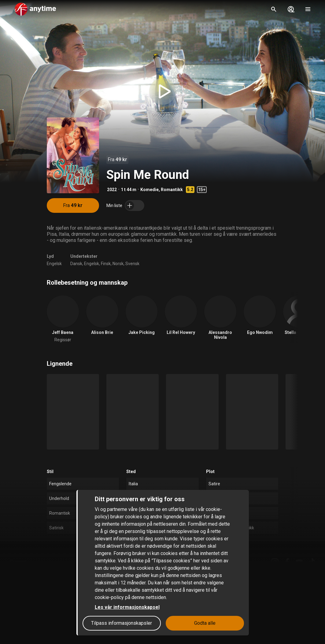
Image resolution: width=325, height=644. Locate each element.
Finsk (106, 263)
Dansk (76, 263)
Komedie (149, 189)
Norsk (118, 263)
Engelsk (54, 263)
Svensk (132, 263)
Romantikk (172, 189)
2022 (112, 189)
